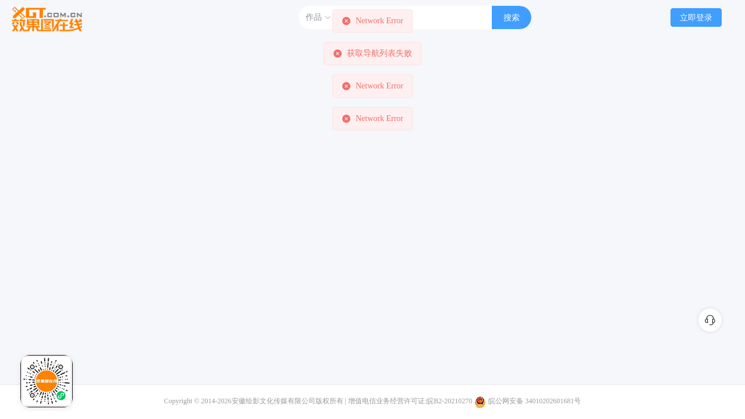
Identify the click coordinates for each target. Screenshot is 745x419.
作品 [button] (318, 17)
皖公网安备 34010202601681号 (534, 401)
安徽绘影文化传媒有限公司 (273, 401)
